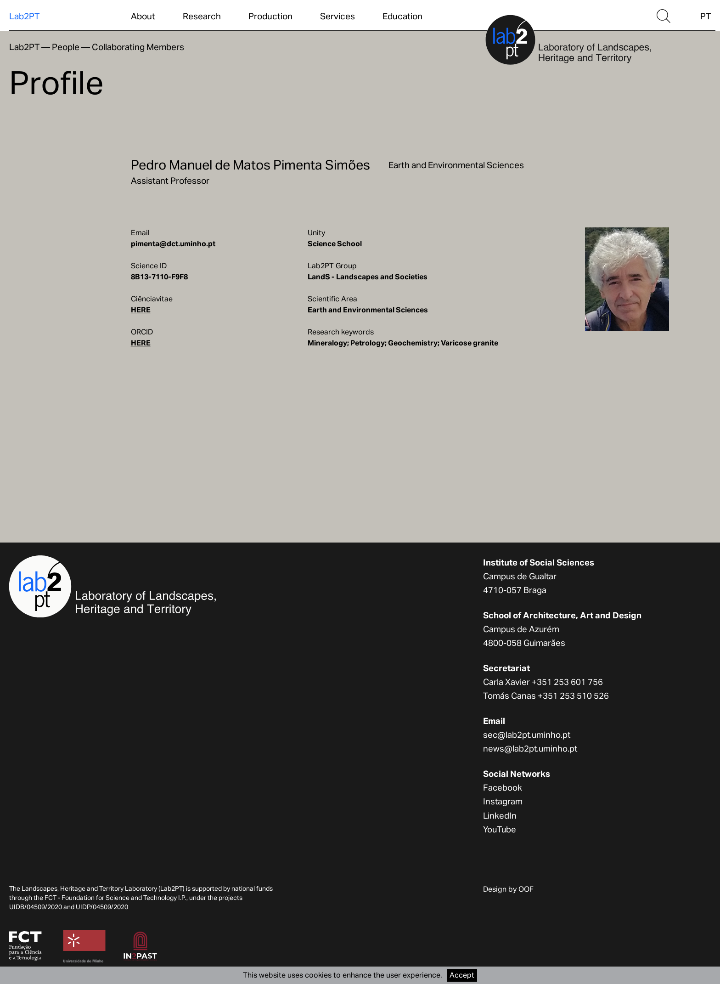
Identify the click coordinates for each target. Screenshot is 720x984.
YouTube (499, 829)
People (65, 46)
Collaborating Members (138, 46)
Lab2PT (24, 16)
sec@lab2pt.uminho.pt (526, 734)
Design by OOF (508, 889)
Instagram (503, 801)
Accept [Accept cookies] (462, 975)
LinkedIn (500, 815)
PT (705, 16)
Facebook (502, 787)
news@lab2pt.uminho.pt (530, 748)
